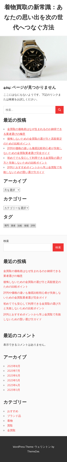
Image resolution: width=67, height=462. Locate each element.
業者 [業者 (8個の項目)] (13, 225)
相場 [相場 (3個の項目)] (26, 225)
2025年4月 (13, 385)
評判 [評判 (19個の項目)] (33, 225)
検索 (6, 241)
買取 (10, 425)
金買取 (11, 430)
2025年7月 (13, 370)
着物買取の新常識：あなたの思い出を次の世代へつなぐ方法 (33, 17)
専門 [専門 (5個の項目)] (7, 225)
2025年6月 (13, 375)
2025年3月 (13, 389)
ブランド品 (14, 415)
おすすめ (12, 411)
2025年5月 (13, 380)
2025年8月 (13, 366)
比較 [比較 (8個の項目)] (20, 225)
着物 (10, 420)
